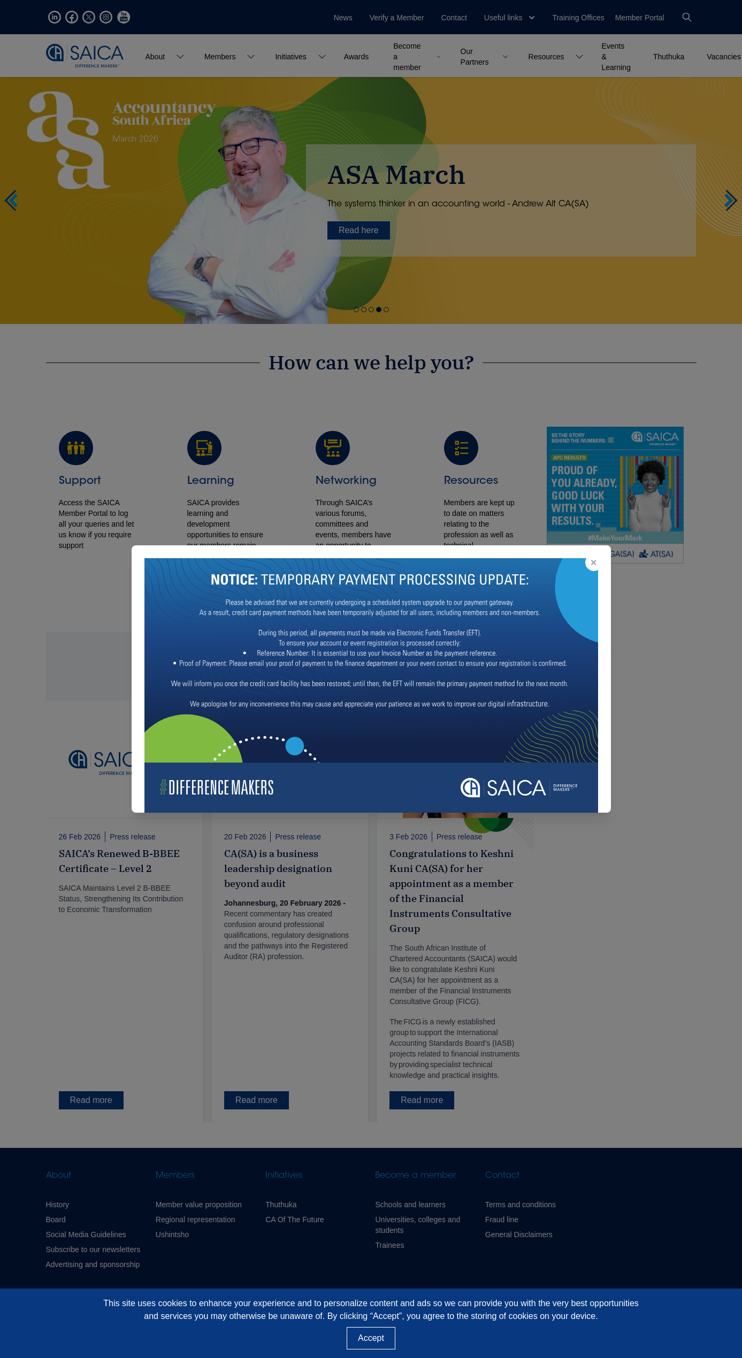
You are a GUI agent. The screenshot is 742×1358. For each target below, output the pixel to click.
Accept (371, 1337)
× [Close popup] (594, 562)
